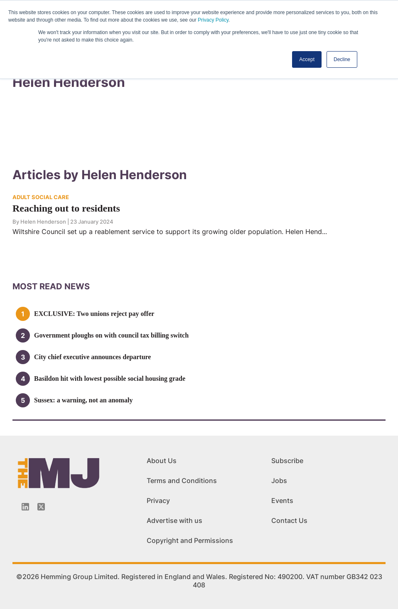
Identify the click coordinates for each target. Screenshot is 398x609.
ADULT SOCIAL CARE (40, 197)
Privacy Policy (213, 20)
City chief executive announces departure (92, 356)
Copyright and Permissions (190, 540)
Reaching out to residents (66, 208)
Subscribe (287, 460)
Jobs (279, 480)
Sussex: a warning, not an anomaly (83, 400)
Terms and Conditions (182, 480)
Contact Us (289, 520)
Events (282, 500)
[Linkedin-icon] (25, 506)
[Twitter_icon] (41, 506)
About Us (162, 460)
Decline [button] (342, 59)
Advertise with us (174, 520)
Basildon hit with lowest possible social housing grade (109, 378)
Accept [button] (306, 59)
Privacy (158, 500)
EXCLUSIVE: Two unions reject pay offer (94, 313)
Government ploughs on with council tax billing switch (111, 335)
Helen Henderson (43, 221)
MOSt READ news (51, 286)
